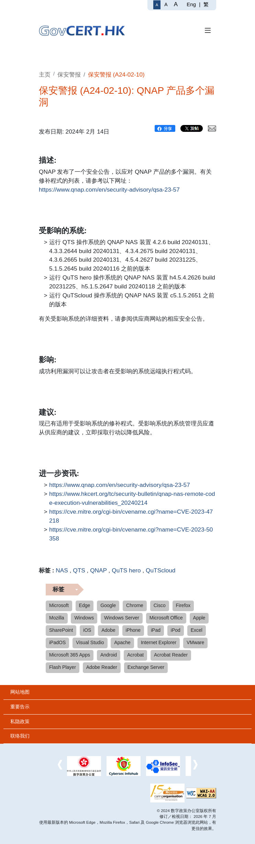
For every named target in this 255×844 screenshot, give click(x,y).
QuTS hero (126, 570)
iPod (175, 630)
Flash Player (62, 667)
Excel (196, 630)
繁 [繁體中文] (206, 4)
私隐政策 (20, 721)
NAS (62, 570)
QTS (79, 570)
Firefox (183, 605)
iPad (155, 630)
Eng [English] (191, 4)
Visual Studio (90, 642)
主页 (45, 74)
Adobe (108, 630)
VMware (195, 642)
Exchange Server (146, 667)
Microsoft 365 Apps (69, 655)
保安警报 (69, 74)
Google (108, 605)
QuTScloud (160, 570)
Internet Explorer (159, 642)
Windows (84, 617)
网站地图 (20, 692)
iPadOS (57, 642)
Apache (122, 642)
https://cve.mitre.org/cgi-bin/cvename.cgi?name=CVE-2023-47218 (131, 515)
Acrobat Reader (171, 655)
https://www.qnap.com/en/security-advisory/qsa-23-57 (109, 189)
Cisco (160, 605)
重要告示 (20, 706)
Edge (84, 605)
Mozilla (56, 617)
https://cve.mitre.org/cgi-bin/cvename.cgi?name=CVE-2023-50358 (131, 533)
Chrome (134, 605)
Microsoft (59, 605)
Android (108, 655)
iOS (87, 630)
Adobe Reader (101, 667)
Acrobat (135, 655)
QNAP (98, 570)
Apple (199, 617)
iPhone (133, 630)
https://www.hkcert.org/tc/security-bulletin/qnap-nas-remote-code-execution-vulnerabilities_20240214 (132, 498)
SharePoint (61, 630)
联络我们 (20, 736)
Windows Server (121, 617)
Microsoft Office (166, 617)
